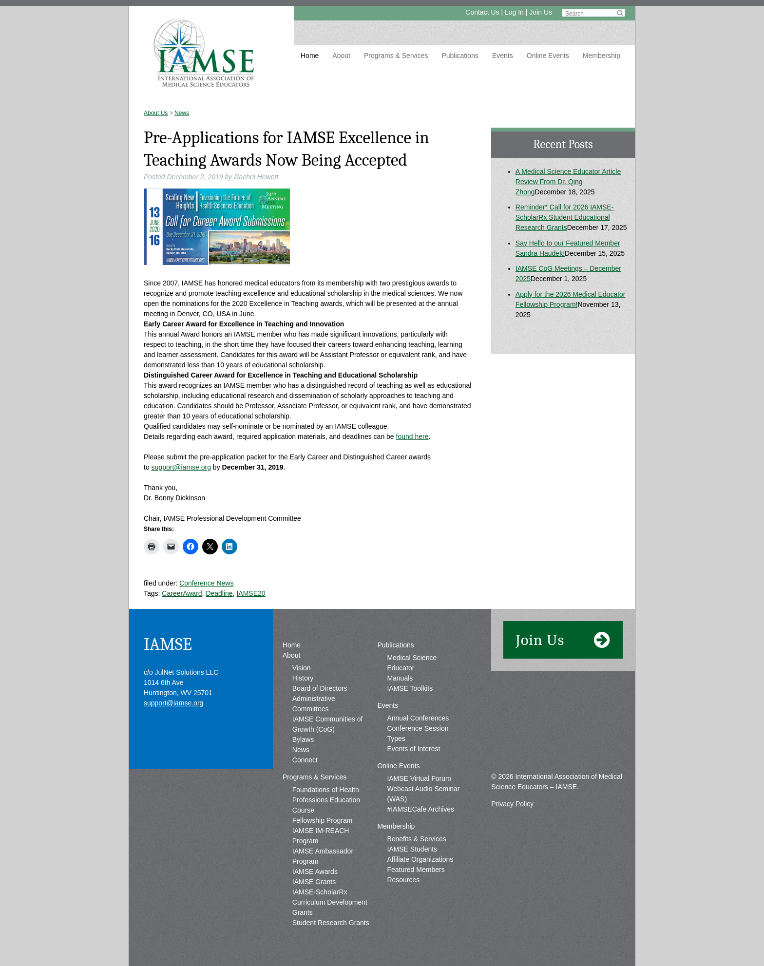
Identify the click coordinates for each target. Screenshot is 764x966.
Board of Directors (319, 688)
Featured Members (415, 869)
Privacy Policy (512, 804)
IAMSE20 (250, 593)
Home (310, 55)
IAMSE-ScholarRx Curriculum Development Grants (329, 902)
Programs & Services (396, 55)
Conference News (206, 583)
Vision (301, 668)
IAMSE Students (412, 849)
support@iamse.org (181, 467)
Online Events (548, 55)
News (181, 113)
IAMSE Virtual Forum (419, 778)
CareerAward (182, 593)
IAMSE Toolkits (410, 688)
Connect (305, 760)
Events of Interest (413, 749)
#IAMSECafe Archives (420, 809)
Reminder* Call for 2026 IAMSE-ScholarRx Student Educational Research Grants (565, 217)
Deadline (219, 593)
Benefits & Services (416, 839)
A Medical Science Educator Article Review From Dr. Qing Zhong (568, 182)
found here (412, 436)
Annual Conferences (418, 718)
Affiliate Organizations (420, 859)
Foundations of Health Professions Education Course (326, 800)
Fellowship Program (322, 820)
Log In (514, 12)
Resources (403, 880)
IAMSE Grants (314, 882)
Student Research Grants (330, 923)
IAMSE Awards (315, 871)
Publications (459, 55)
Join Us (540, 12)
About (341, 55)
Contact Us (482, 12)
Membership (601, 55)
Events (502, 55)
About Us (156, 113)
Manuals (400, 678)
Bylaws (303, 739)
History (303, 678)
